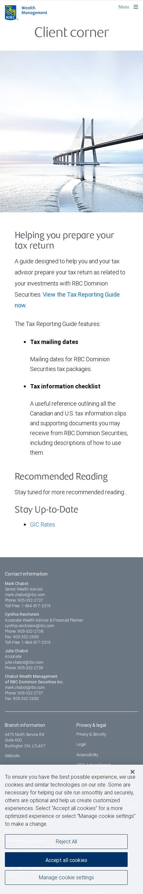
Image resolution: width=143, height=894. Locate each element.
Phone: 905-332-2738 (24, 631)
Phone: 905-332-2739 (24, 668)
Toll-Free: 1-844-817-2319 (28, 606)
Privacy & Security (91, 734)
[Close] (132, 773)
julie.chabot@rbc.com (24, 662)
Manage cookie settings (66, 878)
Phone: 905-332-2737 (24, 600)
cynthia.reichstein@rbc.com (29, 625)
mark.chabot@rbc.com (25, 594)
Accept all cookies (66, 861)
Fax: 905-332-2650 (22, 637)
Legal (81, 744)
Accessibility (87, 754)
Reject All (66, 842)
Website (12, 755)
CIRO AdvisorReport (93, 765)
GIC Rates (42, 524)
